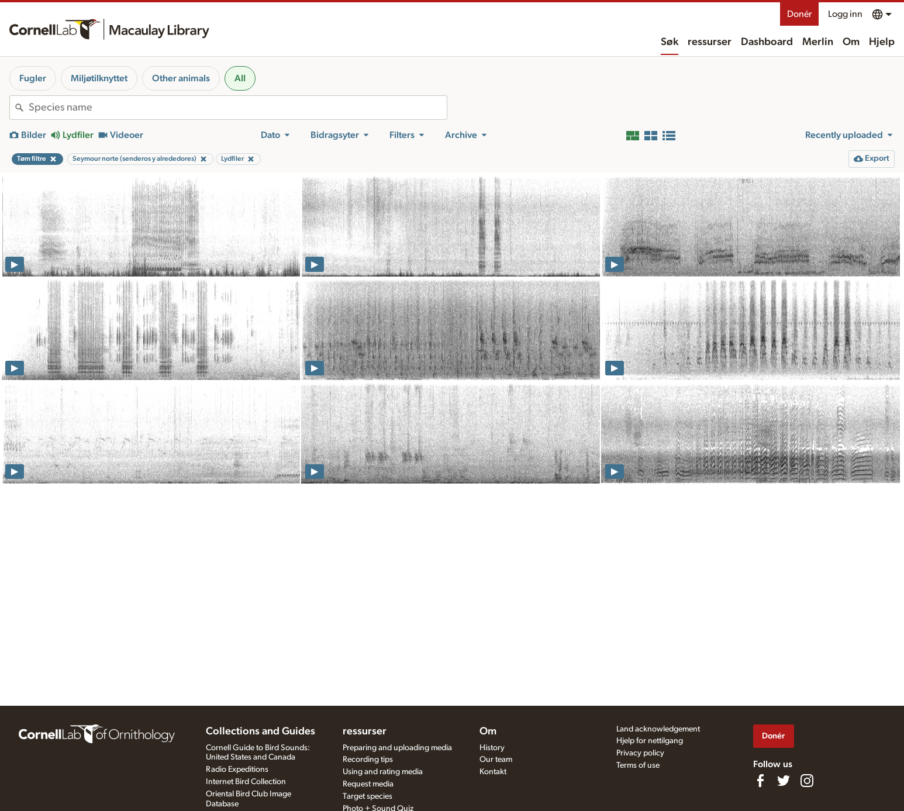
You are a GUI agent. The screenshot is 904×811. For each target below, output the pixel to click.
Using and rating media (383, 772)
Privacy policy (640, 753)
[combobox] (238, 107)
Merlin (817, 42)
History (492, 748)
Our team (495, 759)
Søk (669, 42)
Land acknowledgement (658, 729)
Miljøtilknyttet (99, 78)
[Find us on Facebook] (760, 781)
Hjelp (882, 42)
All (240, 78)
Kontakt (492, 772)
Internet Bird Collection (246, 782)
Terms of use (638, 765)
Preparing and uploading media (397, 748)
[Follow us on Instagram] (807, 781)
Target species (367, 796)
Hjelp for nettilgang (649, 741)
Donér (799, 14)
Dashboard (767, 42)
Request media (368, 784)
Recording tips (368, 759)
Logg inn (845, 14)
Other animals (181, 78)
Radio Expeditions (237, 769)
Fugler (32, 78)
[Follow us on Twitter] (784, 781)
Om (851, 42)
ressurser (710, 42)
